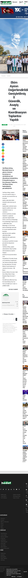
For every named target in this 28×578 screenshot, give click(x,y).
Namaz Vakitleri (4, 536)
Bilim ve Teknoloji (5, 521)
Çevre (2, 523)
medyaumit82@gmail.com (8, 305)
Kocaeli (2, 520)
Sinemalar (3, 543)
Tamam (19, 576)
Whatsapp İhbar (16, 496)
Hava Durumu (4, 533)
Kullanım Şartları (16, 494)
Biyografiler (3, 556)
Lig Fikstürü (3, 540)
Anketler (3, 555)
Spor (2, 526)
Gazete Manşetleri (5, 548)
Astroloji (2, 560)
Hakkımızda (3, 494)
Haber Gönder (16, 497)
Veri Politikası (4, 497)
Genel (2, 525)
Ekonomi (14, 2)
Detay (13, 576)
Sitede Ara (3, 553)
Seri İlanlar (3, 545)
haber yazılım (3, 574)
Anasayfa (3, 75)
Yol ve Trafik (3, 535)
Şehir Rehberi (4, 546)
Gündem (9, 75)
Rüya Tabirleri (4, 558)
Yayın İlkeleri (3, 496)
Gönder (16, 319)
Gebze (2, 528)
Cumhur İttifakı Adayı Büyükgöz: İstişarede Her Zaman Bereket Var (25, 356)
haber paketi (3, 573)
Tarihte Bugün (4, 541)
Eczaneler (3, 538)
